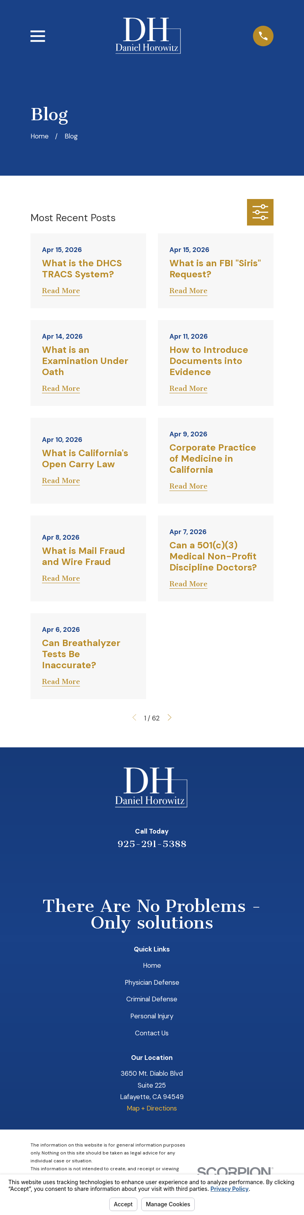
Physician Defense (152, 982)
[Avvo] (162, 869)
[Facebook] (183, 869)
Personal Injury (151, 1016)
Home (152, 965)
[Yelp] (120, 869)
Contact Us (152, 1033)
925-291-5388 (152, 843)
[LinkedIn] (141, 869)
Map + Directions (152, 1108)
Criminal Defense (151, 999)
